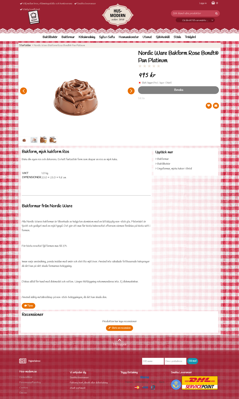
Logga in (203, 3)
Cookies (23, 387)
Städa (177, 37)
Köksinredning (87, 37)
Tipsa (28, 305)
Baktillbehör (50, 37)
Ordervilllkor (25, 377)
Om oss (23, 393)
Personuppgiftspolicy (30, 382)
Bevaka (178, 90)
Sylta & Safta (107, 37)
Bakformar (68, 37)
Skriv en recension (119, 328)
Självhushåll (163, 37)
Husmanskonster (129, 37)
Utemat (147, 37)
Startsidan (25, 45)
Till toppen (119, 342)
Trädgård (190, 37)
